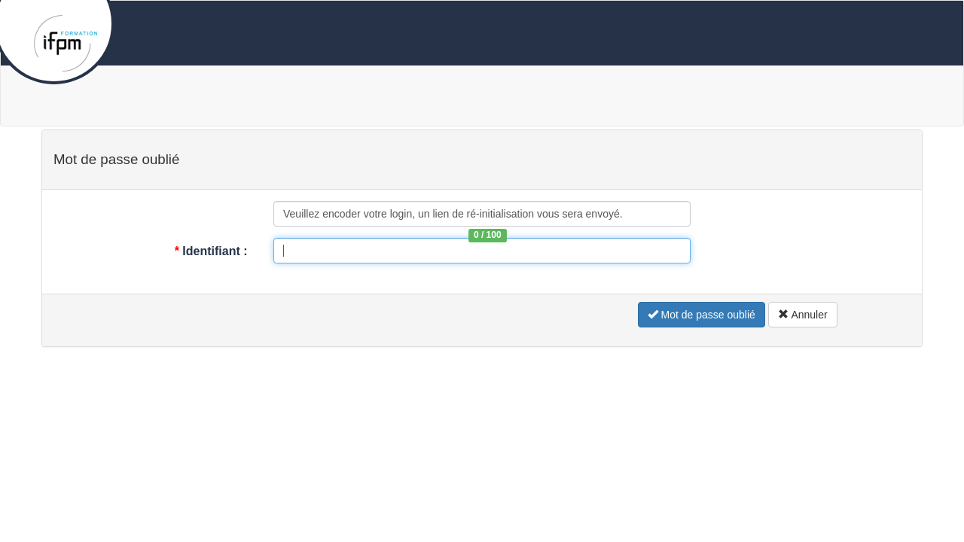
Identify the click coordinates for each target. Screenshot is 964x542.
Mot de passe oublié (701, 315)
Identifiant (213, 251)
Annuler (802, 315)
